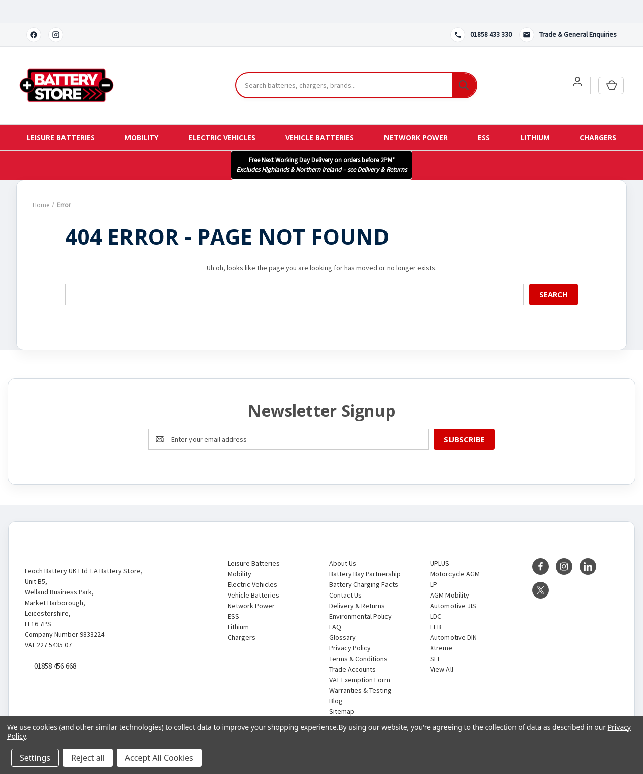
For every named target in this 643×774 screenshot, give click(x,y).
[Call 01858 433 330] (481, 11)
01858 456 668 (55, 643)
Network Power (416, 114)
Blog (336, 677)
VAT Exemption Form (359, 656)
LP (433, 561)
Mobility (141, 114)
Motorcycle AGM (455, 550)
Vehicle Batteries (319, 114)
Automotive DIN (453, 614)
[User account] (577, 58)
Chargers (598, 114)
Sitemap (341, 688)
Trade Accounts (352, 645)
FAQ (335, 603)
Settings (35, 757)
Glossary (342, 614)
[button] (321, 142)
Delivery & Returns (357, 582)
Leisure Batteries (61, 114)
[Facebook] (33, 11)
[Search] (464, 62)
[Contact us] (568, 11)
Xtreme (441, 624)
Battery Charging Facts (363, 561)
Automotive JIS (453, 582)
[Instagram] (55, 11)
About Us (342, 540)
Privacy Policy (350, 624)
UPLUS (439, 540)
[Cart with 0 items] (611, 62)
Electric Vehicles (221, 114)
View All (441, 645)
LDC (435, 593)
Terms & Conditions (358, 635)
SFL (435, 635)
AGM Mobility (449, 571)
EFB (435, 603)
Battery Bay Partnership (365, 550)
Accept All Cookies (159, 757)
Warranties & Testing (360, 667)
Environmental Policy (360, 593)
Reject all (88, 757)
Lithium (535, 114)
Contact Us (345, 571)
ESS (484, 114)
